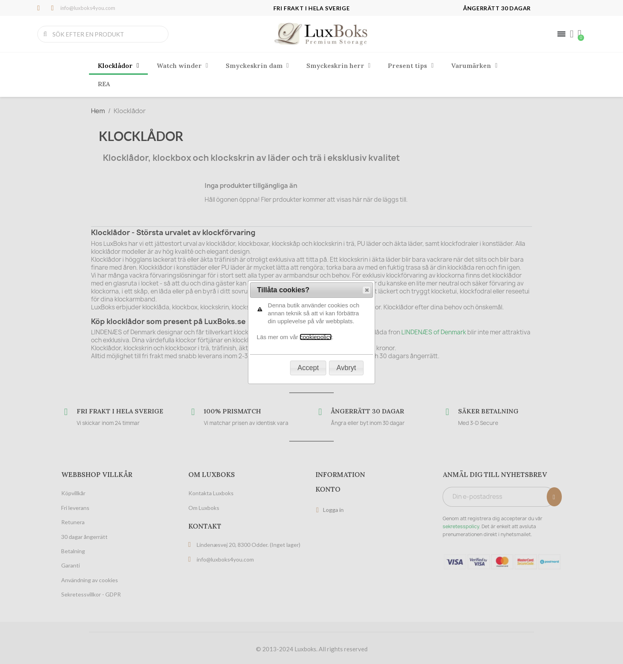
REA (104, 84)
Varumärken (474, 65)
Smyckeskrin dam (257, 65)
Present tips (410, 65)
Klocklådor (118, 65)
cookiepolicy (316, 148)
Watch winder (182, 65)
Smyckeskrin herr (338, 65)
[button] (366, 101)
